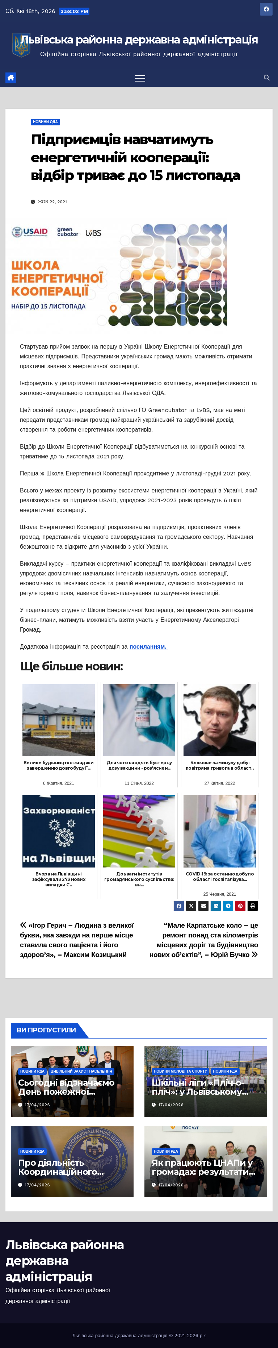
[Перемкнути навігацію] (140, 78)
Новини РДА (32, 1071)
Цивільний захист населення (81, 1071)
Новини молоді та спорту (180, 1071)
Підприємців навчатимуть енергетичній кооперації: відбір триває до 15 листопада (135, 157)
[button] (267, 77)
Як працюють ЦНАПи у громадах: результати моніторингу (202, 1171)
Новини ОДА (45, 122)
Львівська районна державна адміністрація (139, 39)
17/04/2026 (37, 1105)
